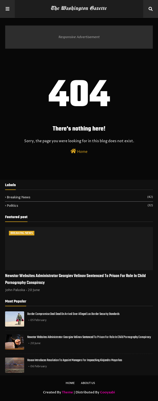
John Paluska (15, 290)
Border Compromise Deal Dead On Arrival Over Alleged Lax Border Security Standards (73, 314)
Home (79, 151)
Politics (80, 205)
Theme (67, 392)
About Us (88, 383)
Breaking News (80, 197)
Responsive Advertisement (79, 37)
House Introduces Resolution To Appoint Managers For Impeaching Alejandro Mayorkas (74, 360)
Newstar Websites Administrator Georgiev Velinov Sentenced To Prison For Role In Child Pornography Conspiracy (75, 279)
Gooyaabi (107, 392)
